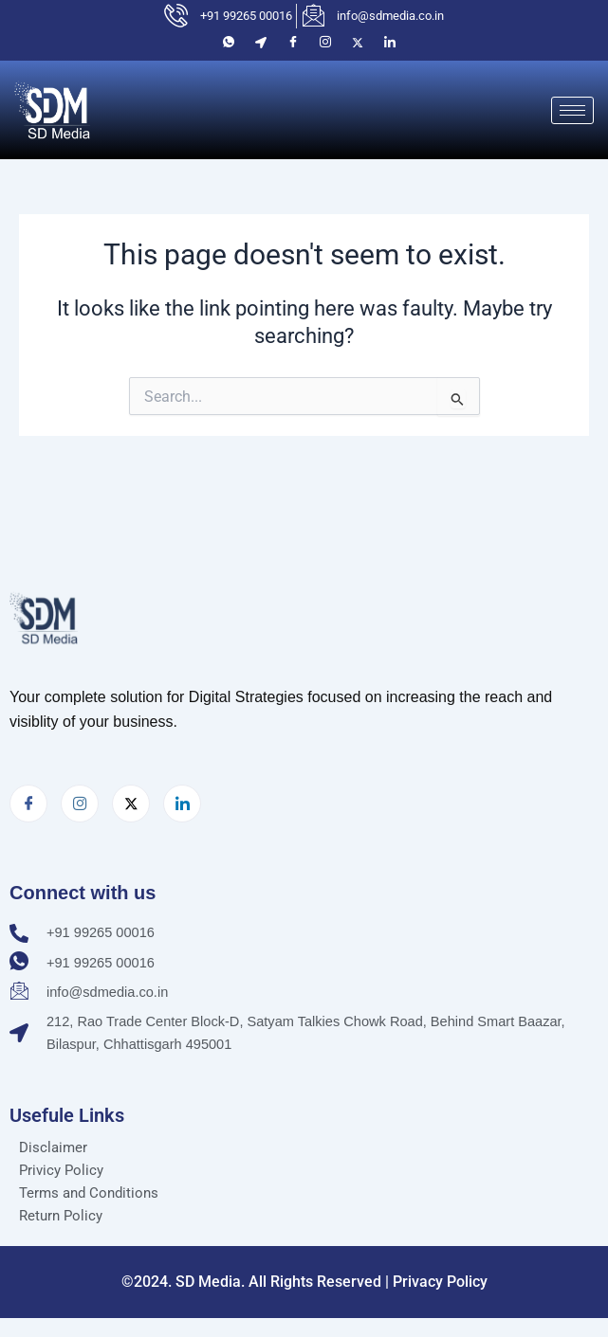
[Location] (261, 42)
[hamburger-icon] (572, 110)
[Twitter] (357, 42)
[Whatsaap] (228, 42)
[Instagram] (325, 42)
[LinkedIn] (390, 42)
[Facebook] (293, 42)
